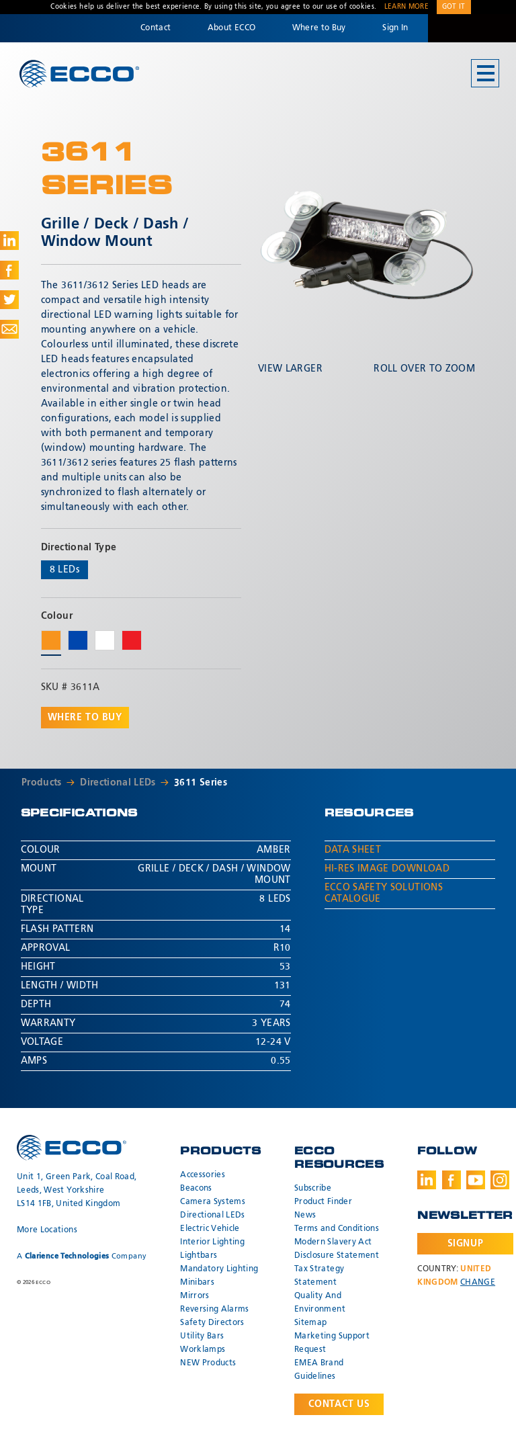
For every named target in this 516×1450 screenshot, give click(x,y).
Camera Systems (212, 1202)
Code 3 (471, 28)
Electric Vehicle (210, 1229)
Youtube (475, 1179)
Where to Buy (319, 28)
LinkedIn (426, 1179)
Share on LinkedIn (9, 240)
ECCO (79, 74)
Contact (155, 28)
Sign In (395, 28)
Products (42, 782)
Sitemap (310, 1323)
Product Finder (323, 1202)
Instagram (499, 1179)
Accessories (202, 1175)
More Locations (47, 1230)
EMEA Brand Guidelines (319, 1370)
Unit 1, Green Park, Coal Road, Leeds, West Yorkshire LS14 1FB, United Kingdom (77, 1190)
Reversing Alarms (214, 1310)
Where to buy (85, 717)
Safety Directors (212, 1323)
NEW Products (208, 1363)
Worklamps (202, 1350)
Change (477, 1283)
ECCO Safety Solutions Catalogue (384, 893)
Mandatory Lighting (219, 1269)
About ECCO (232, 28)
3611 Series (200, 782)
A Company (81, 1256)
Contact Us (339, 1404)
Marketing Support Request (332, 1343)
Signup (465, 1243)
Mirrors (194, 1296)
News (305, 1215)
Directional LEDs (118, 782)
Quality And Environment (319, 1303)
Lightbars (198, 1256)
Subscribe (312, 1189)
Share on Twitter (9, 299)
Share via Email (9, 329)
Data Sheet (353, 850)
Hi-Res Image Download (387, 868)
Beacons (196, 1189)
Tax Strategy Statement (319, 1276)
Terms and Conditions (336, 1229)
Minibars (197, 1283)
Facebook (451, 1179)
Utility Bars (202, 1336)
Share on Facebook (9, 270)
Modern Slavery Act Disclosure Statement (336, 1249)
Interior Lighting (212, 1242)
